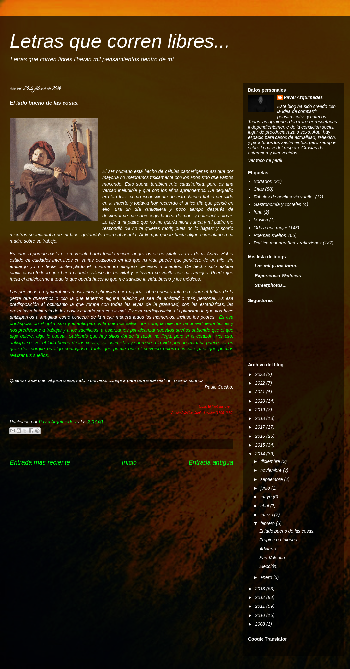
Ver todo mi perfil (265, 160)
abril (265, 505)
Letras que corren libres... (120, 41)
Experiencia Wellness (278, 275)
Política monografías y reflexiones (288, 242)
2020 (260, 400)
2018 (260, 418)
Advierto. (268, 548)
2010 (260, 615)
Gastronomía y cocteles (277, 204)
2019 (260, 409)
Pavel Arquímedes (303, 97)
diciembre (270, 461)
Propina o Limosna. (278, 539)
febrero (268, 523)
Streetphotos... (270, 285)
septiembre (272, 479)
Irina (258, 212)
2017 (260, 427)
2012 (260, 597)
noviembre (271, 470)
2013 (260, 588)
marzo (267, 514)
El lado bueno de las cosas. (287, 531)
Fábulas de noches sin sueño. (284, 196)
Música (261, 219)
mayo (266, 496)
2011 (260, 606)
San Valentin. (272, 557)
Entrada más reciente (40, 462)
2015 (260, 445)
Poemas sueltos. (270, 235)
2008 (260, 624)
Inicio (129, 462)
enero (266, 577)
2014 (260, 453)
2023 (260, 374)
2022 (260, 383)
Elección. (268, 566)
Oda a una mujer (270, 227)
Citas (259, 189)
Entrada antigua (211, 462)
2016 (260, 436)
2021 (260, 391)
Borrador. (263, 181)
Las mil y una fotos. (276, 265)
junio (265, 488)
